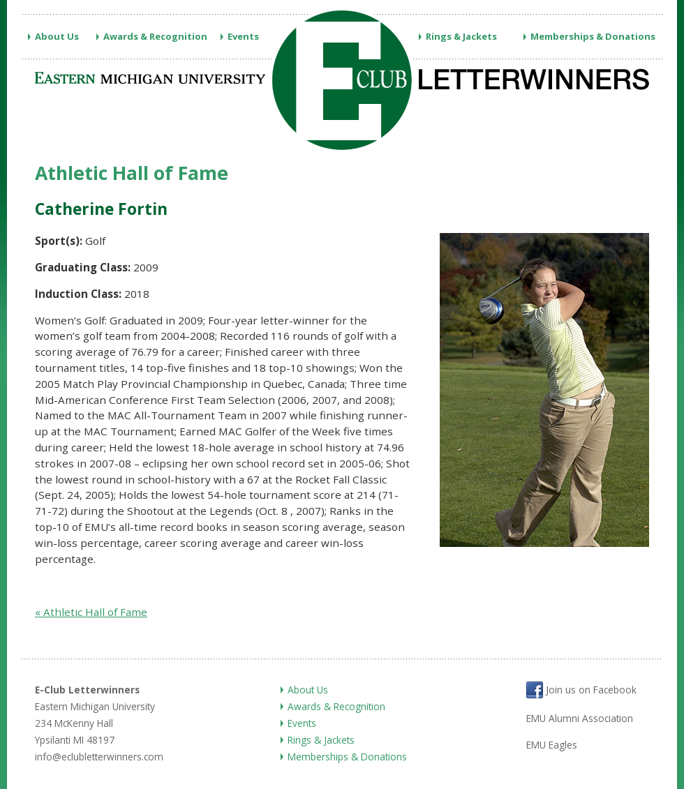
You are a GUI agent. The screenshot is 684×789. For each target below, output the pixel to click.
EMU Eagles (551, 744)
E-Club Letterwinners (87, 689)
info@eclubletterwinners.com (99, 756)
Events (243, 36)
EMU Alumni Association (579, 718)
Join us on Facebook (581, 690)
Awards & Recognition (155, 36)
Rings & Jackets (461, 36)
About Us (57, 36)
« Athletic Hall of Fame (91, 612)
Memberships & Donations (592, 36)
